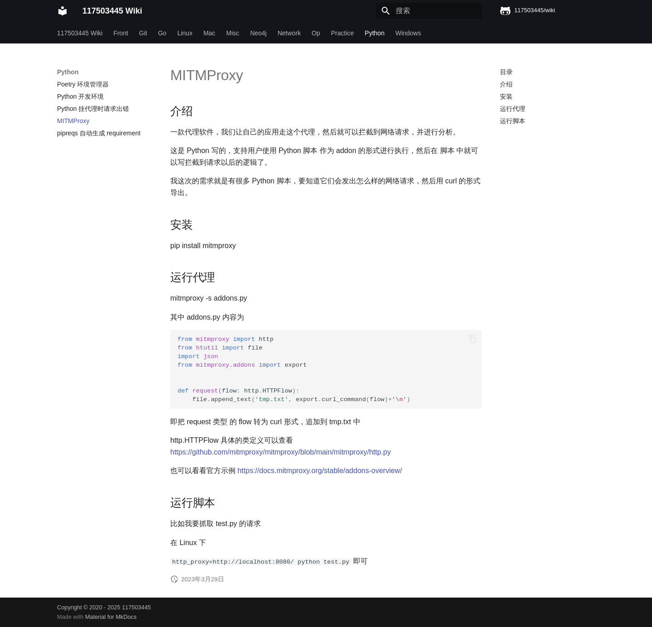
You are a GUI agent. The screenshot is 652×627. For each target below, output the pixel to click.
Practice (342, 33)
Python (375, 33)
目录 (506, 72)
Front (120, 33)
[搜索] (429, 11)
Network (289, 33)
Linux (184, 33)
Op (316, 33)
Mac (209, 33)
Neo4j (258, 33)
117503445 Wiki (79, 33)
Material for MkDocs (111, 616)
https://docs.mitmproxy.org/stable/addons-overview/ (319, 470)
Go (162, 33)
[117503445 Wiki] (62, 11)
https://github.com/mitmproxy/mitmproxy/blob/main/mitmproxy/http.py (280, 452)
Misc (233, 33)
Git (143, 33)
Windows (408, 33)
